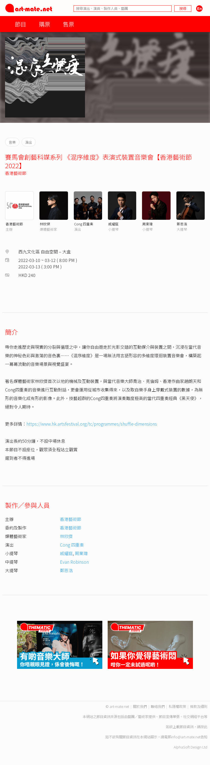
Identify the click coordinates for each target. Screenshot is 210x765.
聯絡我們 (158, 706)
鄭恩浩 (182, 223)
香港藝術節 (15, 173)
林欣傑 (45, 223)
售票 (68, 24)
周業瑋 (147, 223)
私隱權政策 (177, 706)
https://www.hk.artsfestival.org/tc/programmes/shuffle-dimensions (91, 424)
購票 (44, 24)
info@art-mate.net (185, 736)
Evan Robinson (74, 562)
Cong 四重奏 (83, 223)
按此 (203, 726)
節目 (20, 24)
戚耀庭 (113, 223)
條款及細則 (198, 706)
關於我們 (140, 706)
